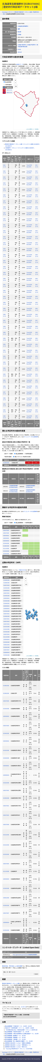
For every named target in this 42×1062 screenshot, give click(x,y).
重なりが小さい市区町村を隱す (22, 457)
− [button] (15, 82)
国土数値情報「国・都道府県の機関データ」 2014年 (19, 1041)
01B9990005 (6, 775)
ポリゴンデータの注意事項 (31, 437)
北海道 (19, 34)
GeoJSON (29, 167)
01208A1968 (6, 462)
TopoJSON (29, 165)
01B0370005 (6, 725)
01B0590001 (6, 535)
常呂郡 (19, 32)
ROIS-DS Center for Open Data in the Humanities (26, 1059)
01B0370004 (6, 530)
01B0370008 (6, 824)
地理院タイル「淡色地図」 (34, 129)
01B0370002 (6, 790)
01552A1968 (6, 782)
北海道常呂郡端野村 (23, 26)
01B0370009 (6, 533)
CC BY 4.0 (23, 1007)
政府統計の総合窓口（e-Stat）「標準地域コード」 (18, 1045)
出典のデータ (19, 64)
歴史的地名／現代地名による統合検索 (12, 966)
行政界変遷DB (8, 84)
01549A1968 (6, 798)
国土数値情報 (7, 82)
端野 (19, 29)
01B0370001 (6, 805)
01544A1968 (6, 733)
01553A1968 (6, 551)
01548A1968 (6, 685)
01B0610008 (6, 897)
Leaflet (27, 129)
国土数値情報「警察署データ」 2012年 (15, 1037)
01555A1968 (6, 930)
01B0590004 (6, 540)
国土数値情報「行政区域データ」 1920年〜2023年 (18, 1026)
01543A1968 (6, 543)
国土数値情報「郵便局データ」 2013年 (15, 1035)
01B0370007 (6, 913)
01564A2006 (6, 758)
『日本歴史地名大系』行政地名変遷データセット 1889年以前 (21, 1030)
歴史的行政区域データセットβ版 (23, 12)
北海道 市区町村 (22, 45)
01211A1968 (6, 548)
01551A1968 (6, 834)
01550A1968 (6, 905)
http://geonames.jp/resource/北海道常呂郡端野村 (25, 954)
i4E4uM (20, 52)
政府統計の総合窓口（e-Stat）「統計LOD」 (16, 1047)
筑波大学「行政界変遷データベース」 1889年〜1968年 (19, 1028)
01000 (19, 49)
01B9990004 (6, 922)
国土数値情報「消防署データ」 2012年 (15, 1039)
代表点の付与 (22, 570)
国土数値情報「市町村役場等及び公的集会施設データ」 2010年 (22, 1033)
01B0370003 (6, 815)
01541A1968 (6, 845)
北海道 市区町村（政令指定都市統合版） (28, 45)
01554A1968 (6, 888)
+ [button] (15, 80)
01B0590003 (6, 538)
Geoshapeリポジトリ (7, 12)
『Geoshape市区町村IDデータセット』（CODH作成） (19, 1049)
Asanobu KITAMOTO (7, 1059)
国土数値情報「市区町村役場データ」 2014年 (17, 1032)
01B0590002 (6, 741)
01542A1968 (6, 553)
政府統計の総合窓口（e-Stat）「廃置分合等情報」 (18, 1043)
